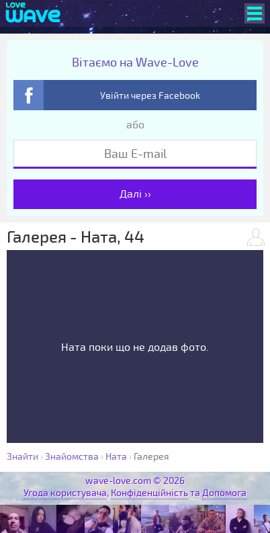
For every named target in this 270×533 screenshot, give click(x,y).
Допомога (224, 493)
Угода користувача (65, 493)
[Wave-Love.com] (33, 13)
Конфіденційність (149, 493)
